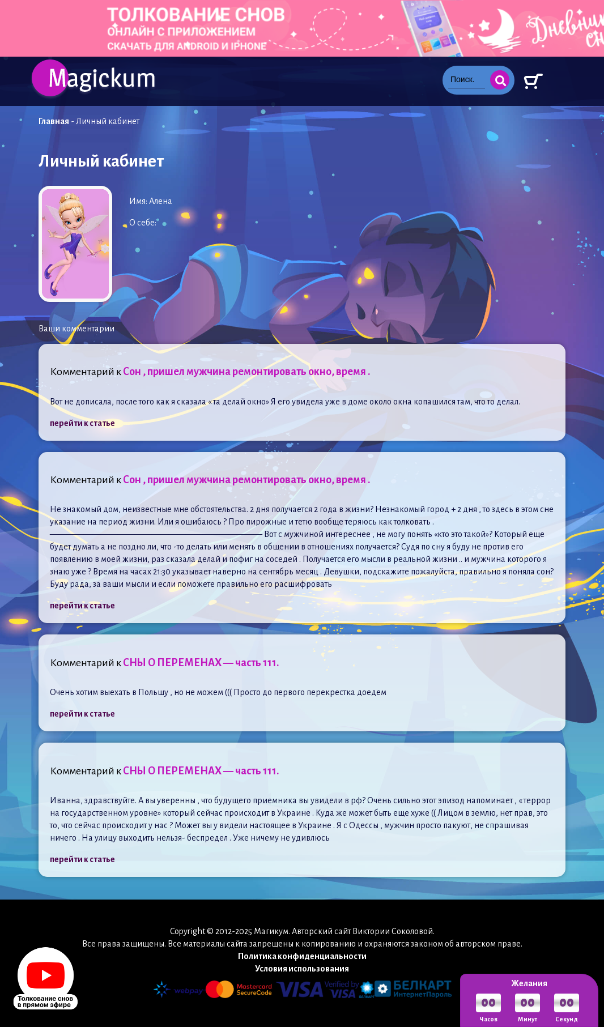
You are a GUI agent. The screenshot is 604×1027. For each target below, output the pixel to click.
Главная (54, 121)
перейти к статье (82, 423)
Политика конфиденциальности (302, 956)
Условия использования (302, 968)
